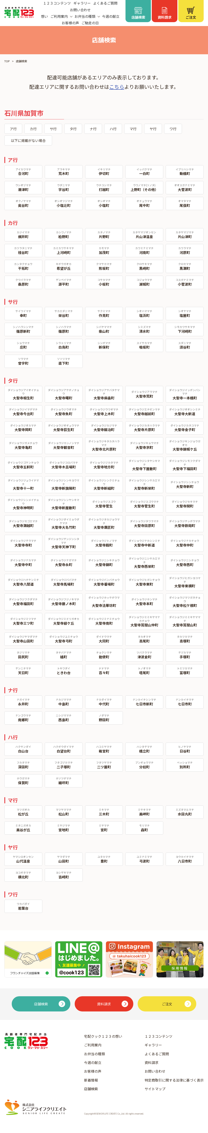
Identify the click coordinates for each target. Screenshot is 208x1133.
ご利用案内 (92, 1044)
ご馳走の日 (90, 22)
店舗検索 (91, 1088)
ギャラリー (153, 1044)
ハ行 (113, 128)
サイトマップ (155, 1088)
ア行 (13, 128)
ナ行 (93, 128)
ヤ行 (153, 128)
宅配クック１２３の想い (103, 1036)
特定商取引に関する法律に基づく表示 (174, 1080)
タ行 (73, 128)
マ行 (133, 128)
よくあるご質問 (157, 1053)
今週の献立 (110, 16)
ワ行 (173, 128)
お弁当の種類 (94, 1053)
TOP (7, 61)
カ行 (33, 128)
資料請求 (151, 1062)
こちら (116, 86)
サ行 (53, 128)
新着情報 (91, 1080)
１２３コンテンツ (158, 1036)
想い (44, 16)
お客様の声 (70, 22)
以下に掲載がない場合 (28, 140)
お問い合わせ (80, 9)
